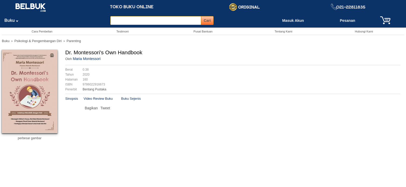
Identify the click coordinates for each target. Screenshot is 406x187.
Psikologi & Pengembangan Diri (38, 41)
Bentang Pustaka (94, 89)
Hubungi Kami (364, 31)
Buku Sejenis (131, 99)
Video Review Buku (98, 99)
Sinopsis (71, 99)
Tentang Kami (283, 31)
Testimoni (123, 31)
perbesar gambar (29, 138)
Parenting (74, 41)
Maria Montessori (86, 59)
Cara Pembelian (42, 31)
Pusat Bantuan (202, 31)
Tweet (105, 108)
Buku (13, 20)
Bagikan (91, 108)
